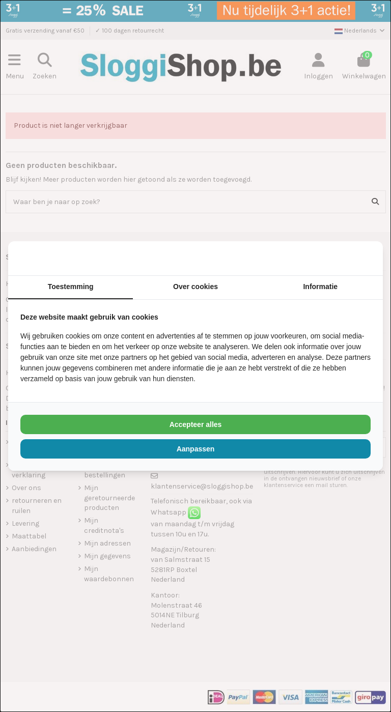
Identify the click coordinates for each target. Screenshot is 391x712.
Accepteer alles (196, 424)
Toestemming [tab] (71, 286)
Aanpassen (196, 449)
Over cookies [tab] (195, 286)
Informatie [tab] (320, 286)
